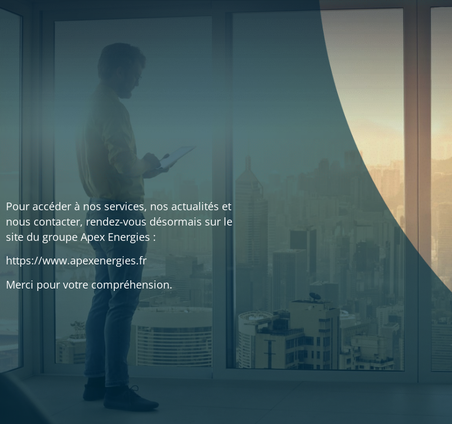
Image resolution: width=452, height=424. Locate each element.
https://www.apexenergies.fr (76, 260)
